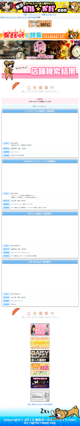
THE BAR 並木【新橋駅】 (40, 262)
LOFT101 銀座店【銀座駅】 (40, 213)
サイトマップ (34, 14)
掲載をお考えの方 (49, 14)
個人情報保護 (48, 404)
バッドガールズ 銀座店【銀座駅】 (40, 111)
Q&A (25, 14)
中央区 (33, 17)
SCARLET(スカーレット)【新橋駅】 (40, 161)
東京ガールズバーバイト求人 (11, 17)
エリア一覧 (26, 17)
